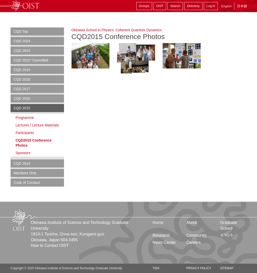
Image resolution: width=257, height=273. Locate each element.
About (191, 222)
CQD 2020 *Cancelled (31, 60)
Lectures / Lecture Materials (37, 125)
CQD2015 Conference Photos (33, 142)
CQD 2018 (22, 79)
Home (158, 222)
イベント (226, 235)
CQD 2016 (22, 98)
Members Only (25, 173)
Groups (144, 6)
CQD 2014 (22, 163)
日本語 (242, 6)
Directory (193, 6)
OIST (159, 6)
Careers (193, 242)
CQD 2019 (22, 70)
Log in (211, 6)
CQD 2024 (22, 41)
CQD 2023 (22, 51)
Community (196, 235)
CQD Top (21, 31)
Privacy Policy (198, 268)
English (226, 6)
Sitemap (226, 268)
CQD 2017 (22, 89)
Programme (25, 118)
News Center (164, 242)
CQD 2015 (22, 108)
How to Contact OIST (50, 245)
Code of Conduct (27, 183)
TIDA (156, 268)
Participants (25, 133)
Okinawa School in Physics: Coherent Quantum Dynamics (117, 30)
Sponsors (23, 153)
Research (161, 235)
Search (175, 6)
